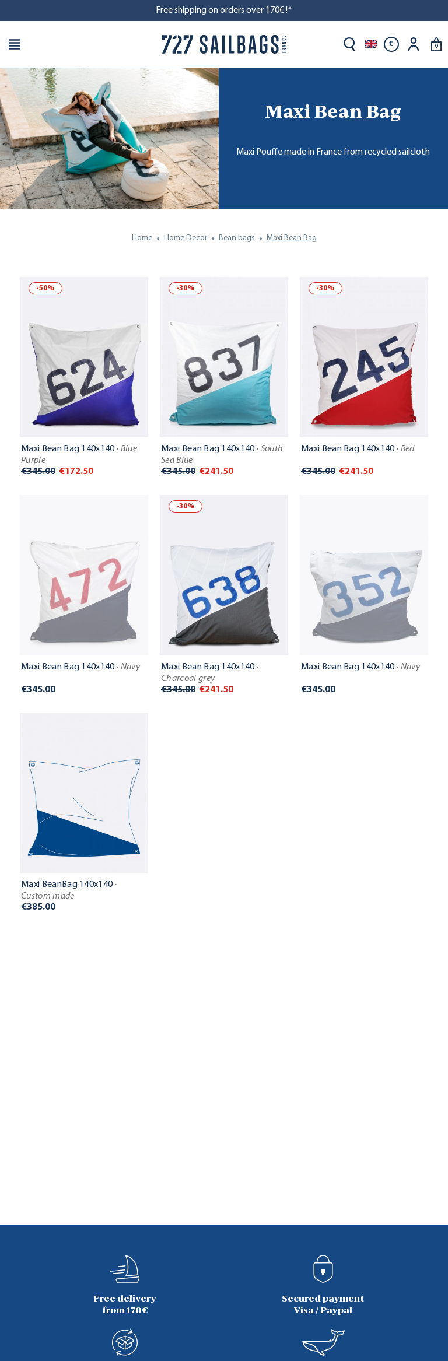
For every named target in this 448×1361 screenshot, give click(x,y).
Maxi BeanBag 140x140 (69, 890)
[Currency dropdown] (391, 44)
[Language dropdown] (371, 44)
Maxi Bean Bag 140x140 (79, 454)
